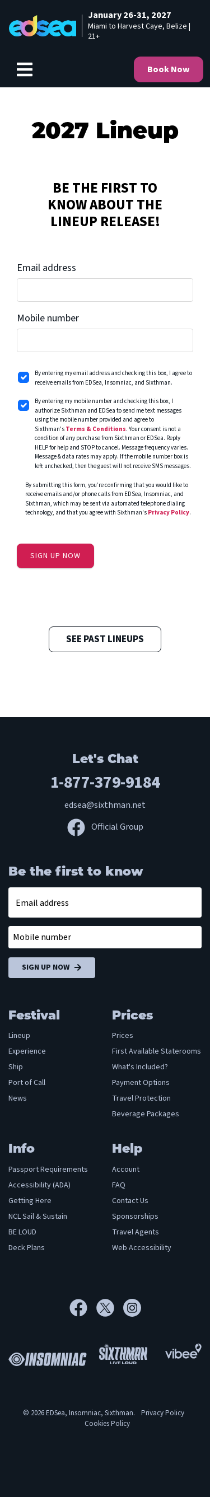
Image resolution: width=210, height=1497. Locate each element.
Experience (27, 1051)
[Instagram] (132, 1308)
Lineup (19, 1035)
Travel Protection (141, 1098)
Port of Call (26, 1082)
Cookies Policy (107, 1424)
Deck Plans (26, 1247)
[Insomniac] (44, 1357)
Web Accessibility (141, 1247)
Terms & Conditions (96, 429)
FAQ (118, 1185)
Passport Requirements (48, 1169)
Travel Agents (135, 1232)
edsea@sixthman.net (105, 805)
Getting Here (30, 1200)
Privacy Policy (168, 512)
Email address (46, 268)
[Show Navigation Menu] (25, 69)
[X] (109, 1308)
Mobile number (48, 318)
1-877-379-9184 (105, 782)
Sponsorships (135, 1216)
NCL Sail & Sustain (37, 1216)
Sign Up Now (52, 968)
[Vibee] (183, 1351)
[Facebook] (82, 1308)
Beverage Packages (145, 1114)
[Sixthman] (123, 1358)
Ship (15, 1067)
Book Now (168, 69)
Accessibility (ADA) (39, 1185)
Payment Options (141, 1082)
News (17, 1098)
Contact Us (130, 1200)
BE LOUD (22, 1232)
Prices (122, 1035)
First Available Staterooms (156, 1051)
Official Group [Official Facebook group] (105, 827)
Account (125, 1169)
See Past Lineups (105, 639)
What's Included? (140, 1067)
